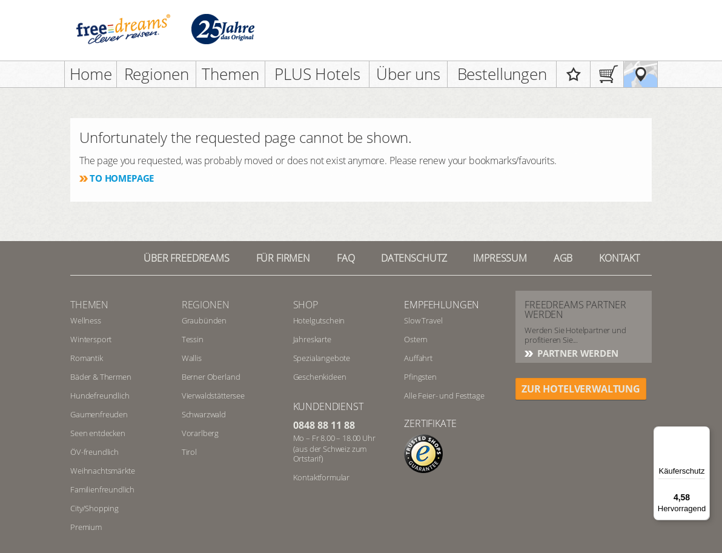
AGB (563, 258)
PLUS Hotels (317, 74)
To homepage (122, 178)
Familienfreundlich (102, 489)
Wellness (85, 320)
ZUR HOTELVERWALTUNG (581, 389)
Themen (230, 74)
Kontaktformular (321, 477)
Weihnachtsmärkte (102, 470)
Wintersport (90, 339)
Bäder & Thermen (100, 376)
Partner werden (576, 353)
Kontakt (619, 258)
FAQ (346, 258)
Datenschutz (413, 258)
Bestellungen (502, 74)
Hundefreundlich (100, 395)
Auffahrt (418, 358)
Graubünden (204, 320)
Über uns (408, 74)
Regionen (156, 74)
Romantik (86, 358)
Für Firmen (283, 258)
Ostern (416, 339)
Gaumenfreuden (99, 414)
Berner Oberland (211, 376)
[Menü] (702, 433)
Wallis (192, 358)
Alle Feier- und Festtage (444, 395)
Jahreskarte (312, 339)
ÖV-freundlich (94, 451)
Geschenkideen (319, 376)
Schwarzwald (204, 414)
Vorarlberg (200, 433)
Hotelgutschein (319, 320)
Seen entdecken (97, 433)
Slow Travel (423, 320)
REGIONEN (206, 304)
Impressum (500, 258)
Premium (86, 527)
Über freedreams (187, 258)
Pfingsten (420, 376)
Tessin (193, 339)
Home (91, 74)
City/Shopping (94, 508)
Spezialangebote (322, 358)
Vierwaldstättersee (213, 395)
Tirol (189, 451)
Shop (305, 304)
